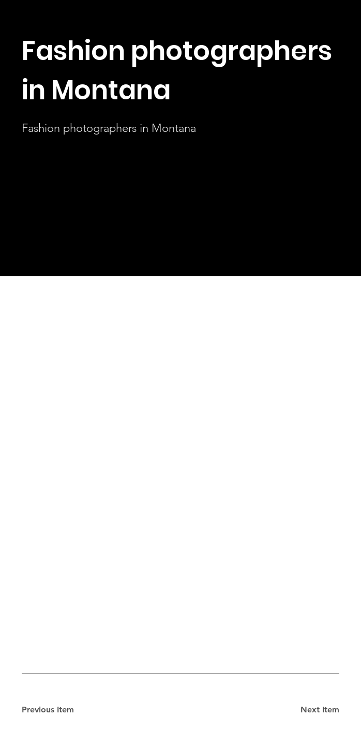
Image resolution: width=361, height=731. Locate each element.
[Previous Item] (58, 710)
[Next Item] (302, 710)
